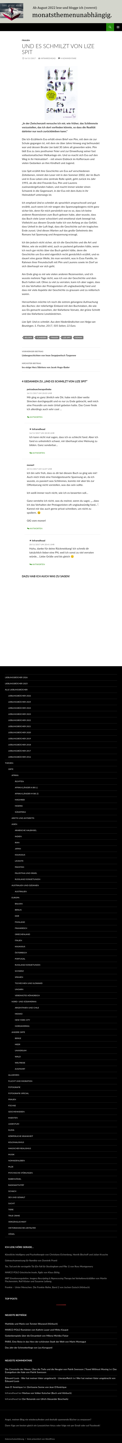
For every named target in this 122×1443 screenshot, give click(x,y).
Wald (18, 1056)
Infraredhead (48, 58)
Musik (11, 1154)
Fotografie (14, 1087)
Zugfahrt (20, 1069)
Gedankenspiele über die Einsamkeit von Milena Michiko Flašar (36, 1335)
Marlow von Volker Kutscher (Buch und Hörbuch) (46, 1393)
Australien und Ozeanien (25, 885)
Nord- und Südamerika (24, 1001)
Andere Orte (18, 1032)
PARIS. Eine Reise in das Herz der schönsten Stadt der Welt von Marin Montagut (45, 1341)
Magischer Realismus (19, 1148)
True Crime (14, 1215)
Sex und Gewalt (16, 1197)
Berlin (18, 910)
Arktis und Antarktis (23, 818)
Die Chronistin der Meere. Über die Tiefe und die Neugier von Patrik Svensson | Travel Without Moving (56, 1369)
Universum (20, 1050)
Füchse (12, 1105)
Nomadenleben (16, 1160)
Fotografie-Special (18, 1093)
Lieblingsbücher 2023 (19, 714)
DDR (17, 916)
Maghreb (20, 799)
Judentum (13, 1124)
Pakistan (19, 867)
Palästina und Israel (26, 873)
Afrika (15, 775)
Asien (14, 824)
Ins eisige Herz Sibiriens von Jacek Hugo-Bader (61, 365)
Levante (19, 861)
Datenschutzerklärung (14, 1439)
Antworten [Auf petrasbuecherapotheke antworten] (36, 417)
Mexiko (18, 1014)
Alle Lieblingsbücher (16, 689)
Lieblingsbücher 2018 (19, 744)
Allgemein (13, 1075)
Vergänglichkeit (17, 1221)
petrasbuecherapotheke (39, 389)
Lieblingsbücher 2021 (19, 726)
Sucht (11, 1203)
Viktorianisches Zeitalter (22, 1228)
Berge (18, 1038)
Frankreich (21, 928)
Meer (17, 1044)
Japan (18, 848)
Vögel (11, 1234)
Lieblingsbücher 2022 (19, 720)
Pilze (10, 1166)
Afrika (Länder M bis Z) (26, 793)
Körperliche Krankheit (20, 1136)
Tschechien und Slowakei (28, 983)
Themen (9, 763)
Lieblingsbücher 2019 (19, 738)
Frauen (26, 40)
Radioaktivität (16, 1185)
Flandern (41, 337)
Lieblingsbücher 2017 (19, 751)
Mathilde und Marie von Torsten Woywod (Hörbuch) (31, 1323)
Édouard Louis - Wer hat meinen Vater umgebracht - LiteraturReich (38, 1378)
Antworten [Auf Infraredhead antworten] (38, 453)
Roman (78, 337)
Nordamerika (22, 1026)
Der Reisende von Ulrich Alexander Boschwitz (45, 1399)
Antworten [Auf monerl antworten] (36, 528)
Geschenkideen (16, 1111)
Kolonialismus (16, 1142)
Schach (12, 1191)
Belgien (28, 337)
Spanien (19, 977)
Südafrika (20, 812)
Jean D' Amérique (14, 1387)
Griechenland (22, 934)
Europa (15, 897)
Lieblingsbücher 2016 (19, 757)
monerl (30, 465)
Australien (21, 891)
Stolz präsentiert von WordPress (41, 1439)
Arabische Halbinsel (26, 830)
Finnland (20, 922)
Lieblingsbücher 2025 (16, 683)
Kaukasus (20, 855)
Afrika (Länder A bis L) (26, 787)
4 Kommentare (68, 58)
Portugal (20, 958)
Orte (10, 769)
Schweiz (19, 971)
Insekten (13, 1118)
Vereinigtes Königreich (27, 995)
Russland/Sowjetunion (27, 879)
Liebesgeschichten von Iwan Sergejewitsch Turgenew (61, 353)
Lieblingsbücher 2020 (19, 732)
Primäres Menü (118, 27)
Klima (11, 1130)
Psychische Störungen (20, 1173)
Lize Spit (67, 337)
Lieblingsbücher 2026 (16, 677)
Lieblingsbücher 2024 (19, 708)
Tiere (11, 1209)
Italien (18, 940)
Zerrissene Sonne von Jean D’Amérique (47, 1387)
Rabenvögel (14, 1179)
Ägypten (19, 781)
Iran (17, 842)
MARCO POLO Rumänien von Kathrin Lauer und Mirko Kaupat (36, 1329)
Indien (18, 836)
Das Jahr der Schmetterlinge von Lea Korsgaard (28, 1347)
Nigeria (19, 806)
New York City (22, 1020)
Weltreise (20, 1062)
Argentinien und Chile (27, 1007)
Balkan (19, 903)
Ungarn (19, 989)
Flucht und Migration (20, 1081)
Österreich (21, 952)
